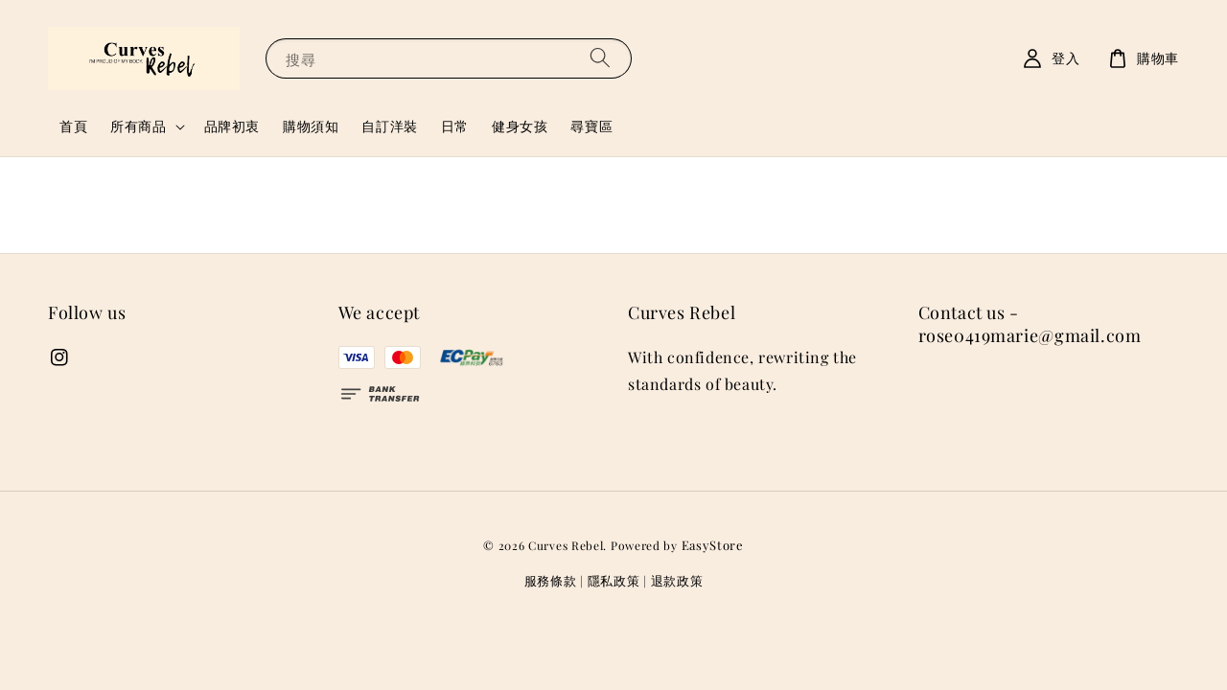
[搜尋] (600, 58)
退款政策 (677, 580)
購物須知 (310, 126)
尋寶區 (591, 126)
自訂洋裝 (389, 126)
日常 (455, 126)
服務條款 (550, 580)
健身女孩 (519, 126)
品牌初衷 (232, 126)
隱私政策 (614, 580)
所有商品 (138, 126)
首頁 (73, 126)
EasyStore (713, 545)
